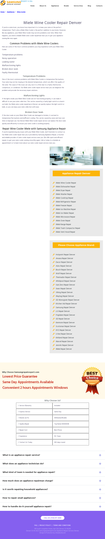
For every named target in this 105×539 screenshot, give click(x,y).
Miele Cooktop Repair (64, 198)
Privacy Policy (45, 525)
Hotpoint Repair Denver (65, 254)
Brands (66, 6)
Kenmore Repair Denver (65, 322)
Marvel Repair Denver (64, 341)
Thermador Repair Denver (66, 277)
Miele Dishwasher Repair (65, 186)
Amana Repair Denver (64, 258)
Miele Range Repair (63, 224)
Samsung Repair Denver (65, 307)
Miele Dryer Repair (63, 190)
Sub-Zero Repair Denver (65, 284)
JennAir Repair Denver (64, 345)
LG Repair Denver (63, 311)
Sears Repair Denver (64, 288)
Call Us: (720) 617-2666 (52, 518)
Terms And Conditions (62, 525)
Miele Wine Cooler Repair (66, 182)
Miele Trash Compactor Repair (68, 228)
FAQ (35, 525)
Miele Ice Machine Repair (66, 209)
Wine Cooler (21, 12)
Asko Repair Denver (64, 266)
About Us (43, 6)
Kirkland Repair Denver (65, 337)
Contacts (99, 6)
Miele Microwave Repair (65, 216)
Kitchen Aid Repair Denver (66, 303)
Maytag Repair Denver (65, 296)
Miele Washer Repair (64, 194)
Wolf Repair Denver (64, 273)
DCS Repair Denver (63, 330)
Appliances (55, 6)
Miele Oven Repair (63, 220)
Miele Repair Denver (64, 349)
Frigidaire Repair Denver (65, 315)
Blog (89, 6)
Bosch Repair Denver (64, 269)
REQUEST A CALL (27, 1)
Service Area (78, 6)
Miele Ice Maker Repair (65, 213)
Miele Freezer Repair (64, 205)
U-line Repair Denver (64, 334)
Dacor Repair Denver (64, 262)
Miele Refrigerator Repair (66, 201)
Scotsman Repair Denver (66, 326)
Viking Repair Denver (64, 292)
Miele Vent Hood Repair (65, 232)
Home (32, 6)
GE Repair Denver (63, 318)
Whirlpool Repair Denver (65, 281)
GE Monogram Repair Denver (67, 300)
